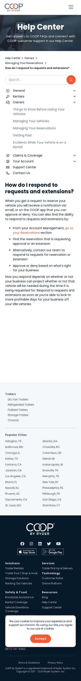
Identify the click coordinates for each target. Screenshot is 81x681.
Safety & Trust (16, 592)
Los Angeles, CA (15, 476)
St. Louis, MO (13, 505)
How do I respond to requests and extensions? (37, 68)
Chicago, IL (12, 453)
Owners (29, 58)
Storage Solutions (17, 578)
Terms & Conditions (29, 662)
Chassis (13, 420)
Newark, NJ (12, 488)
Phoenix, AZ (12, 494)
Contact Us (21, 173)
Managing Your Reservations (24, 63)
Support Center (24, 167)
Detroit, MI (49, 458)
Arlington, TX (13, 441)
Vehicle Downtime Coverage (17, 609)
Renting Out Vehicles (18, 583)
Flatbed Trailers (18, 410)
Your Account (23, 161)
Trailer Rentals (14, 568)
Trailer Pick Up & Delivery (57, 568)
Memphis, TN (51, 476)
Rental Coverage (16, 602)
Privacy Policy (55, 662)
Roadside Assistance (19, 597)
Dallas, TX (11, 458)
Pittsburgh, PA (51, 494)
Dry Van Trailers (18, 399)
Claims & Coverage (27, 155)
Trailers (10, 394)
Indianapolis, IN (53, 464)
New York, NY (50, 482)
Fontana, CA (13, 464)
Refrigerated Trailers (21, 404)
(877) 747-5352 (15, 649)
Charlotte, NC (51, 447)
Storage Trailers (18, 415)
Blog (45, 597)
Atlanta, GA (50, 441)
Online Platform (52, 583)
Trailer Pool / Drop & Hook (21, 573)
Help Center (12, 58)
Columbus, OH (52, 453)
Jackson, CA (13, 470)
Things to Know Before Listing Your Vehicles (39, 111)
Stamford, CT (51, 505)
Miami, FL (11, 482)
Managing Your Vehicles (31, 121)
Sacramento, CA (16, 499)
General (19, 90)
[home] (13, 7)
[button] (71, 7)
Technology (51, 573)
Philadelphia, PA (53, 488)
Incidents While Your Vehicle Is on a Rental (39, 144)
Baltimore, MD (14, 447)
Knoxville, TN (50, 470)
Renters (18, 96)
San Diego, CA (52, 499)
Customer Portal (52, 578)
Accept (40, 638)
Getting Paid (22, 135)
